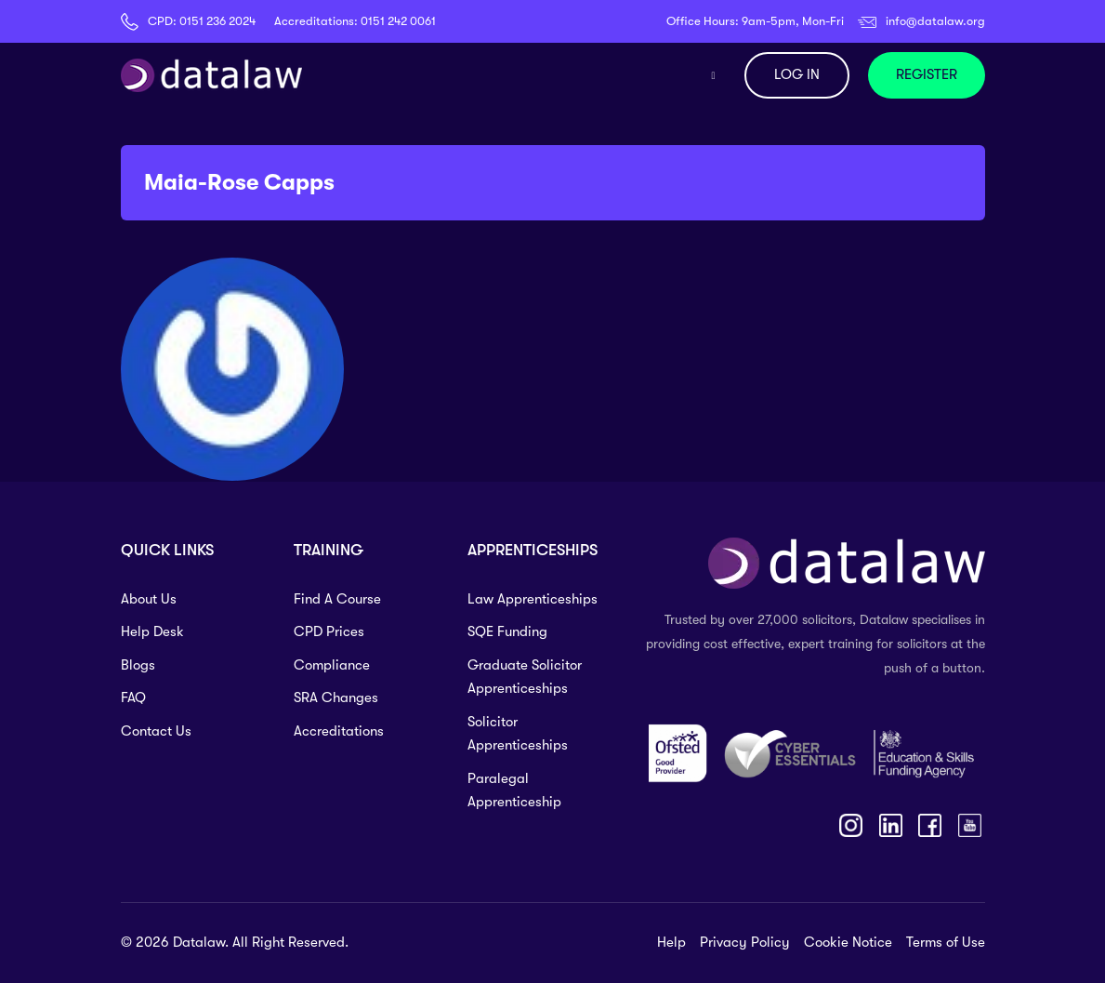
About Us (149, 599)
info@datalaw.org (935, 21)
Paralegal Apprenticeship (514, 790)
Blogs (138, 665)
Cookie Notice (848, 942)
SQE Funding (507, 631)
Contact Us (156, 731)
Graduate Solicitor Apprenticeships (524, 677)
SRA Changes (336, 697)
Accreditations (339, 731)
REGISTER (926, 74)
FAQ (133, 697)
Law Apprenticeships (532, 599)
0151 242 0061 (398, 21)
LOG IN (797, 74)
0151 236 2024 (217, 21)
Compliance (332, 665)
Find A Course (337, 599)
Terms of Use (945, 942)
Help (671, 942)
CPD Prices (329, 631)
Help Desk (152, 631)
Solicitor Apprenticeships (517, 733)
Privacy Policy (745, 942)
